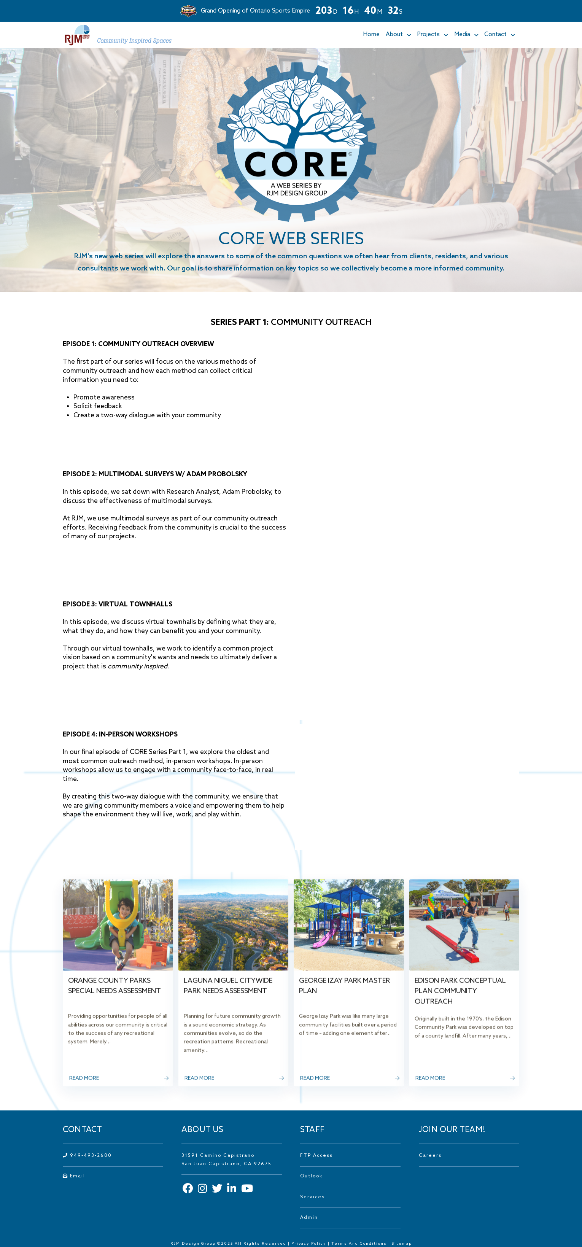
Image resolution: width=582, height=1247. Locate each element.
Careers (430, 1155)
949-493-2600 (87, 1155)
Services (312, 1197)
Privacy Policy (308, 1243)
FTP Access (316, 1155)
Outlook (311, 1176)
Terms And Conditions (359, 1243)
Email (74, 1176)
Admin (309, 1217)
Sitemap (402, 1243)
